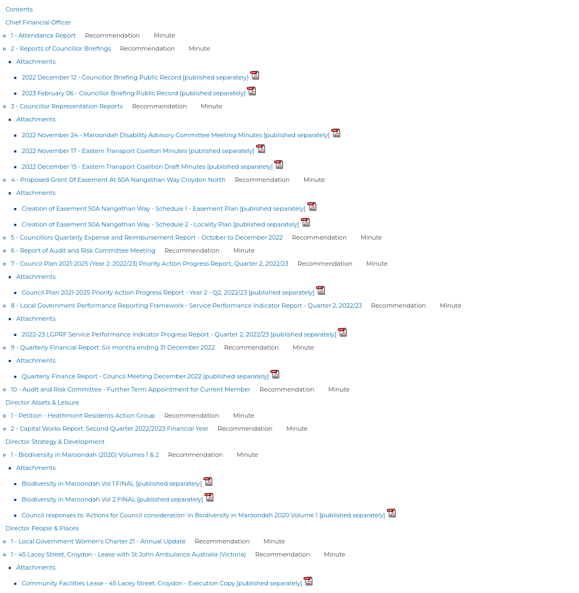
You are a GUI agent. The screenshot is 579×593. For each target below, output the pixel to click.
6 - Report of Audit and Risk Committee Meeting (83, 250)
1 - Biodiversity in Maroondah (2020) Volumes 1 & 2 (85, 454)
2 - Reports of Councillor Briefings (61, 48)
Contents (19, 9)
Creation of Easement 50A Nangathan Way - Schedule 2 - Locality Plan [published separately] (160, 224)
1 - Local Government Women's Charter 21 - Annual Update (98, 541)
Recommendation (112, 35)
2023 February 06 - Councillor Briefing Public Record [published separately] (133, 93)
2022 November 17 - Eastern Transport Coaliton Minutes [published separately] (138, 151)
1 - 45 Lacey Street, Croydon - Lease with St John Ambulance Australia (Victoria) (128, 554)
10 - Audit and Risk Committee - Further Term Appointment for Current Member (130, 389)
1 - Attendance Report (43, 35)
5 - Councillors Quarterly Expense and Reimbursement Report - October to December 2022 (147, 237)
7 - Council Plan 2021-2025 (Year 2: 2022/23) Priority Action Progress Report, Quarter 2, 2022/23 (149, 263)
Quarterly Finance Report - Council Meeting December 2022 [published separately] (145, 376)
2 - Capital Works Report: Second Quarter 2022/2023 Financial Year (109, 428)
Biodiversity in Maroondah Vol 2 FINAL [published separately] (112, 499)
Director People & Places (42, 528)
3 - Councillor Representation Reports (67, 106)
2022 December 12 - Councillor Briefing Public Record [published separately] (135, 77)
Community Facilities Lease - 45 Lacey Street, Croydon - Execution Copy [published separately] (162, 583)
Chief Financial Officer (38, 22)
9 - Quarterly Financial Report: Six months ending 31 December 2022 (113, 347)
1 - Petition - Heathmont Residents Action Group (83, 415)
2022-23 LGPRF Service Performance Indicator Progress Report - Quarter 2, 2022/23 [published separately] (179, 334)
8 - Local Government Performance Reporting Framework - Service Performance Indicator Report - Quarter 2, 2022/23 (186, 305)
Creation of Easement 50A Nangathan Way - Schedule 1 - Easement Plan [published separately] (164, 208)
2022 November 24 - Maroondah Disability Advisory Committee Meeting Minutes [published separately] (176, 135)
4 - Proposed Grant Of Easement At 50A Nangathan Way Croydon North (118, 180)
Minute (164, 35)
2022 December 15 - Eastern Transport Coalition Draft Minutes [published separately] (147, 166)
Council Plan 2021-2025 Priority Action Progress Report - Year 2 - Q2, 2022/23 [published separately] (168, 292)
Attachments (36, 61)
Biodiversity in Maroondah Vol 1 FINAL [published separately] (112, 483)
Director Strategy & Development (54, 441)
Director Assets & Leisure (42, 402)
